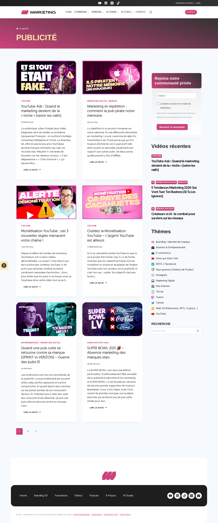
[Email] (199, 496)
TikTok (159, 292)
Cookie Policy (96, 515)
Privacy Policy (125, 515)
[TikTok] (118, 3)
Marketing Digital (97, 101)
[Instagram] (112, 3)
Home (69, 12)
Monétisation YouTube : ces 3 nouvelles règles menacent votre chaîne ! (44, 235)
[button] (4, 265)
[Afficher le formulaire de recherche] (151, 12)
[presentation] (46, 77)
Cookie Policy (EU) (111, 515)
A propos (140, 12)
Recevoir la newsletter (172, 127)
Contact (190, 12)
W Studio (128, 495)
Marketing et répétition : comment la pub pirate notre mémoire (110, 111)
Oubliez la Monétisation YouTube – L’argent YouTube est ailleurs (110, 235)
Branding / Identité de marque (173, 242)
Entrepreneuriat (30, 343)
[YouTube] (100, 3)
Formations (61, 495)
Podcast (94, 495)
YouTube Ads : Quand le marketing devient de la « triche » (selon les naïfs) (41, 111)
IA (153, 182)
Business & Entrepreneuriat (170, 247)
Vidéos (78, 495)
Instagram (161, 275)
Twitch (160, 297)
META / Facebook (166, 264)
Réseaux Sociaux (165, 209)
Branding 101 (41, 495)
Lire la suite (32, 170)
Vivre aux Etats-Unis (98, 343)
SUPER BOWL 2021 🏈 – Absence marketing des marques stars (106, 353)
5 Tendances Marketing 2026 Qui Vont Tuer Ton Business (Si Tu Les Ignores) (174, 192)
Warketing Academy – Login (188, 3)
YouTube (25, 101)
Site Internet (163, 286)
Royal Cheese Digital (82, 515)
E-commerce (163, 253)
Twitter (160, 303)
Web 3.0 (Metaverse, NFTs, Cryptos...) (177, 308)
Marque (113, 101)
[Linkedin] (106, 3)
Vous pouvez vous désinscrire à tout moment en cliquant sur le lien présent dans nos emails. (176, 115)
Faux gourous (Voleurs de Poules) (174, 269)
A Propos (111, 495)
